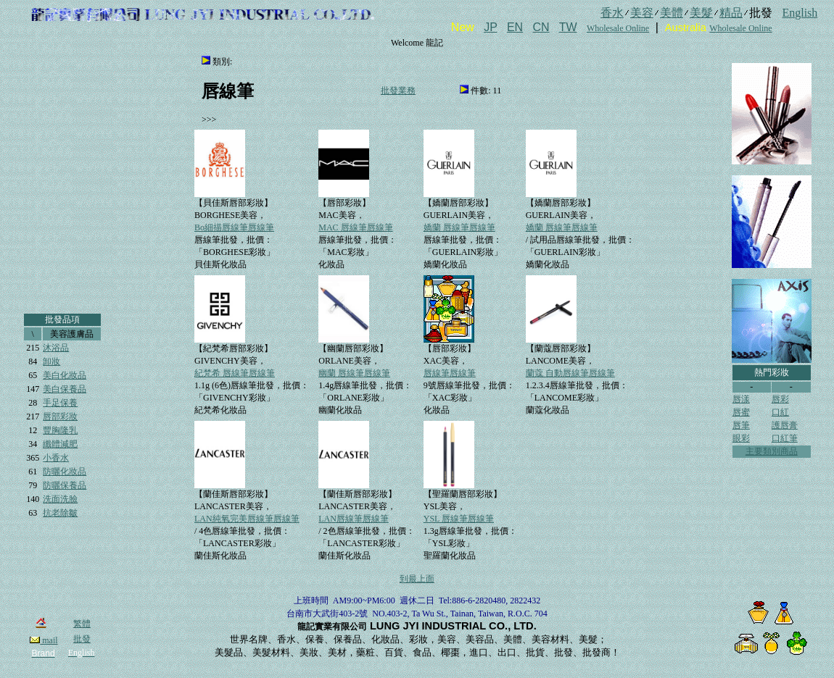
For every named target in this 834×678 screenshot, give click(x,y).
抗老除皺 (60, 513)
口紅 (780, 412)
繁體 (82, 624)
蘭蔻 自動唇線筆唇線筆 (570, 373)
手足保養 (60, 403)
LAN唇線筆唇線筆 (353, 519)
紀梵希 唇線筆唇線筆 (234, 373)
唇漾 (741, 399)
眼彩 (741, 438)
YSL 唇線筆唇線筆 (459, 519)
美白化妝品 (64, 375)
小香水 (56, 458)
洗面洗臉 (60, 499)
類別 (221, 61)
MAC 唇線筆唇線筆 (355, 227)
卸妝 (51, 361)
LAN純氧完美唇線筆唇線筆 (247, 519)
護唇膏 (785, 425)
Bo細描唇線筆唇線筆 (234, 227)
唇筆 (741, 425)
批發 (82, 639)
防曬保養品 (64, 485)
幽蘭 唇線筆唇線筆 (354, 373)
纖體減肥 (60, 444)
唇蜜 (741, 412)
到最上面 (417, 579)
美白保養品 (64, 389)
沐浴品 (56, 348)
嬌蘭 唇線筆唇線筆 (459, 227)
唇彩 (780, 399)
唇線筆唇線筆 (450, 373)
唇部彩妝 (60, 416)
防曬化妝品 (64, 471)
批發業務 (398, 90)
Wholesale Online (618, 28)
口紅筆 (785, 438)
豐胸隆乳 (60, 430)
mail (43, 640)
